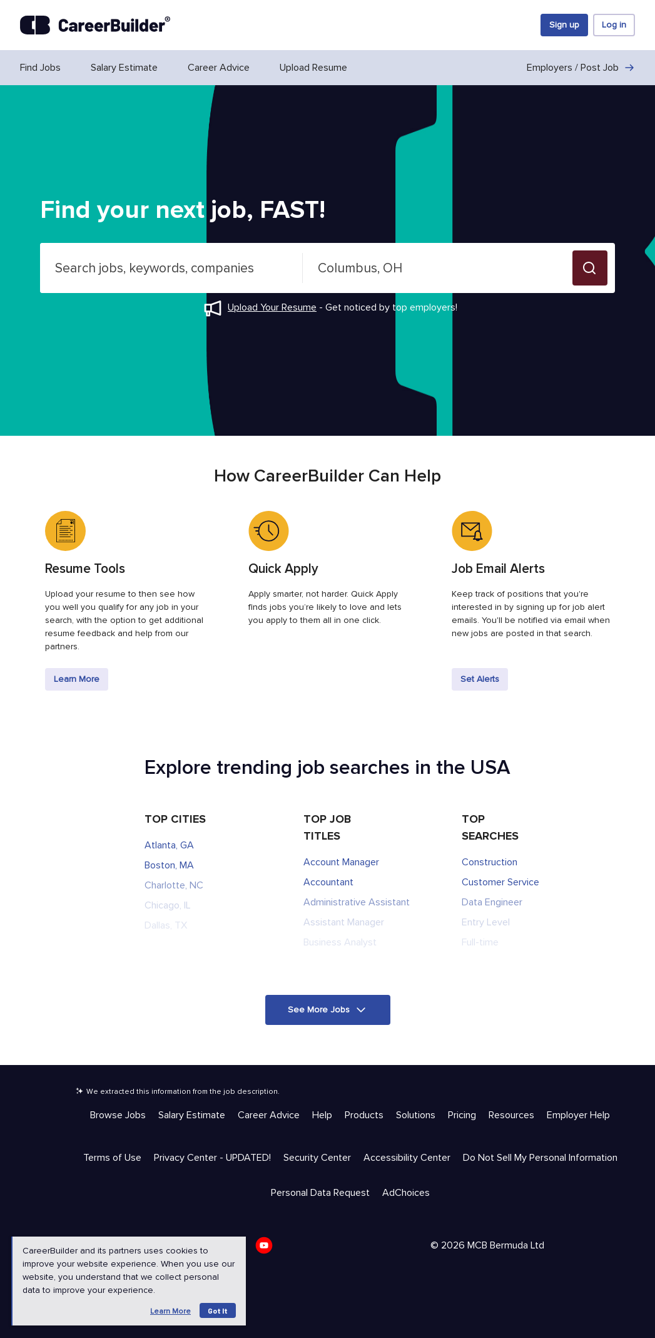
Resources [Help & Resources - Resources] (511, 1115)
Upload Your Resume (272, 307)
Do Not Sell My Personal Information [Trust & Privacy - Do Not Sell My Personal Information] (540, 1157)
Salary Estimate (124, 67)
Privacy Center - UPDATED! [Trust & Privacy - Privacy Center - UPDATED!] (212, 1157)
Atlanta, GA (169, 845)
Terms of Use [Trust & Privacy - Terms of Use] (112, 1157)
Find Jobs (40, 67)
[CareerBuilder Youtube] (268, 1249)
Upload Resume (313, 67)
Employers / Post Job (581, 67)
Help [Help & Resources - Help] (322, 1115)
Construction (489, 862)
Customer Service (500, 882)
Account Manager (341, 862)
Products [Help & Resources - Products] (364, 1115)
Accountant (328, 882)
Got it (218, 1310)
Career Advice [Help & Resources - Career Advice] (269, 1115)
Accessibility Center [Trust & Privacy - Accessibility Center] (406, 1157)
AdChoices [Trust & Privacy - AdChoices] (406, 1192)
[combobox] (171, 268)
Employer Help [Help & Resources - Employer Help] (578, 1115)
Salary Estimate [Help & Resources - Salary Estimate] (191, 1115)
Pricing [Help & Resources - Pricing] (462, 1115)
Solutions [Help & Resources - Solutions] (415, 1115)
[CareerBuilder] (95, 25)
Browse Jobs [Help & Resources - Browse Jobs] (118, 1115)
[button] (589, 268)
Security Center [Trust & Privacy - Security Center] (317, 1157)
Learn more (170, 1311)
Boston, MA (169, 865)
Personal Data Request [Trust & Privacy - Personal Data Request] (320, 1192)
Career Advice (219, 67)
